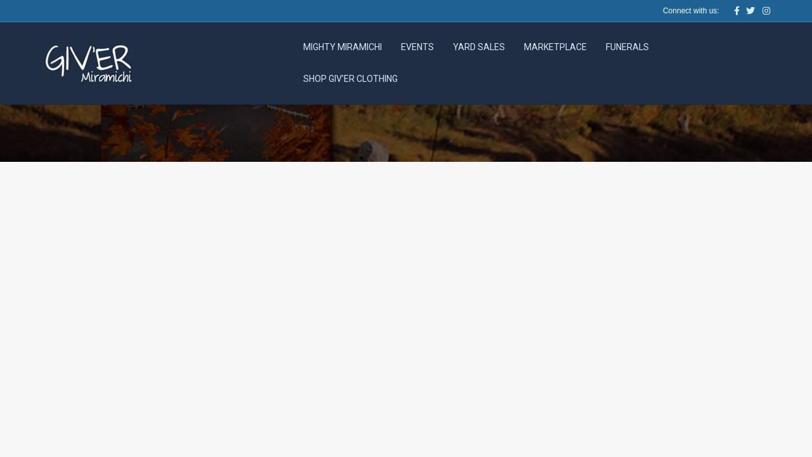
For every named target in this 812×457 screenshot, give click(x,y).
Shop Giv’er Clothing (350, 79)
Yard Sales (479, 47)
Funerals (627, 47)
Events (417, 47)
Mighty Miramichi (342, 47)
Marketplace (555, 47)
